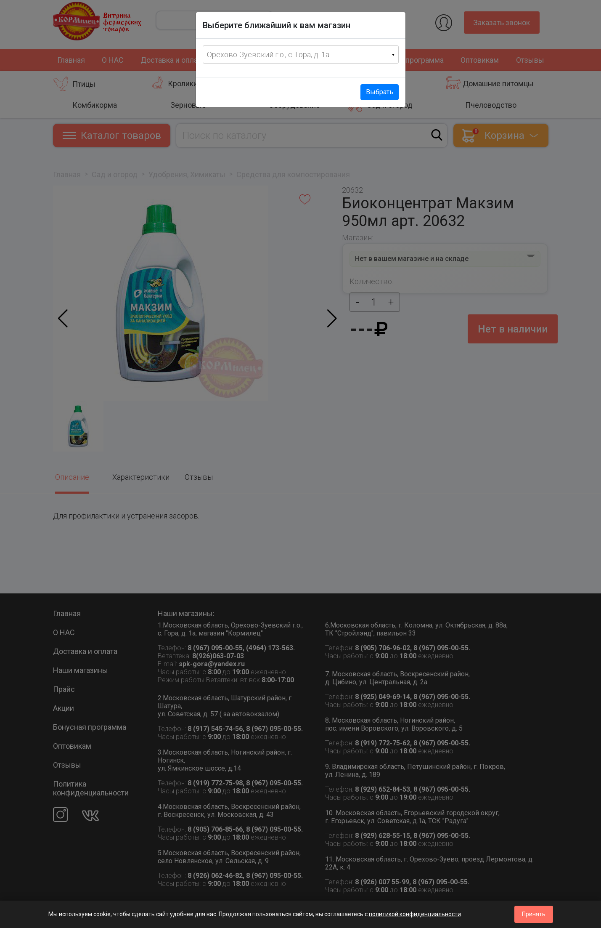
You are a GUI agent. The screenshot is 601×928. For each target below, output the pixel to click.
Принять (533, 914)
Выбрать (379, 92)
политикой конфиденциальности (415, 914)
